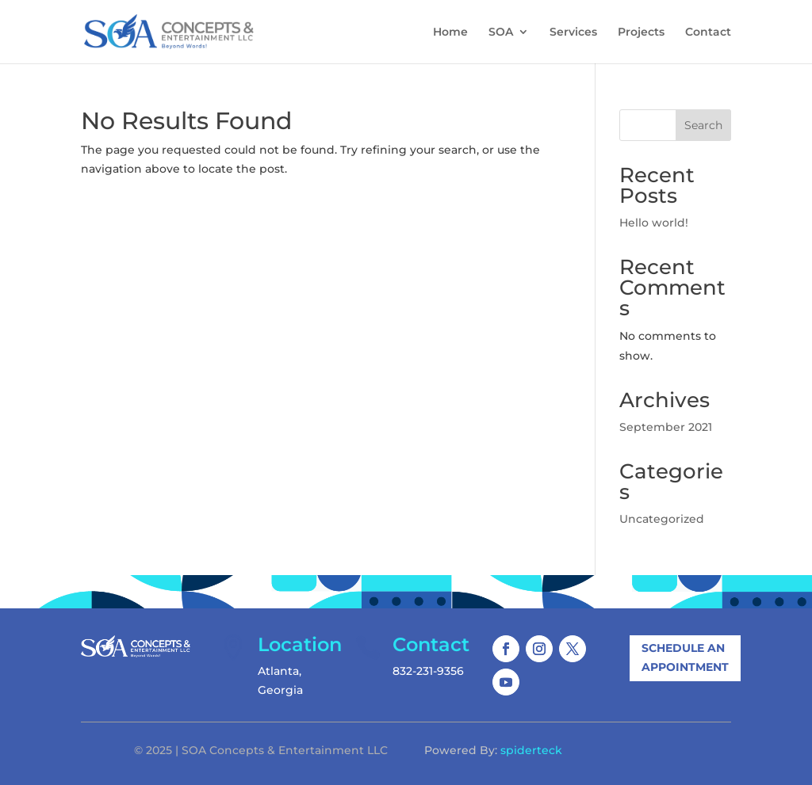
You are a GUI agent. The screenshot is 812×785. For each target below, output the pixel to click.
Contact (708, 32)
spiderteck (531, 750)
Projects (641, 32)
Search (703, 125)
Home (450, 32)
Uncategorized (661, 519)
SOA (500, 32)
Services (573, 32)
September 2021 (665, 427)
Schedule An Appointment (685, 657)
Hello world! (653, 222)
